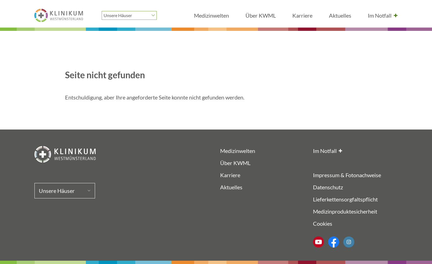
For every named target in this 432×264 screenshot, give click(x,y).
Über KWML (260, 15)
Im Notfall (379, 15)
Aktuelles (340, 15)
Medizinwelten (211, 15)
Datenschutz (328, 187)
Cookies (322, 223)
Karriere (302, 15)
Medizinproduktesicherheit (345, 211)
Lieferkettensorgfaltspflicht (345, 199)
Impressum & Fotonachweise (347, 175)
